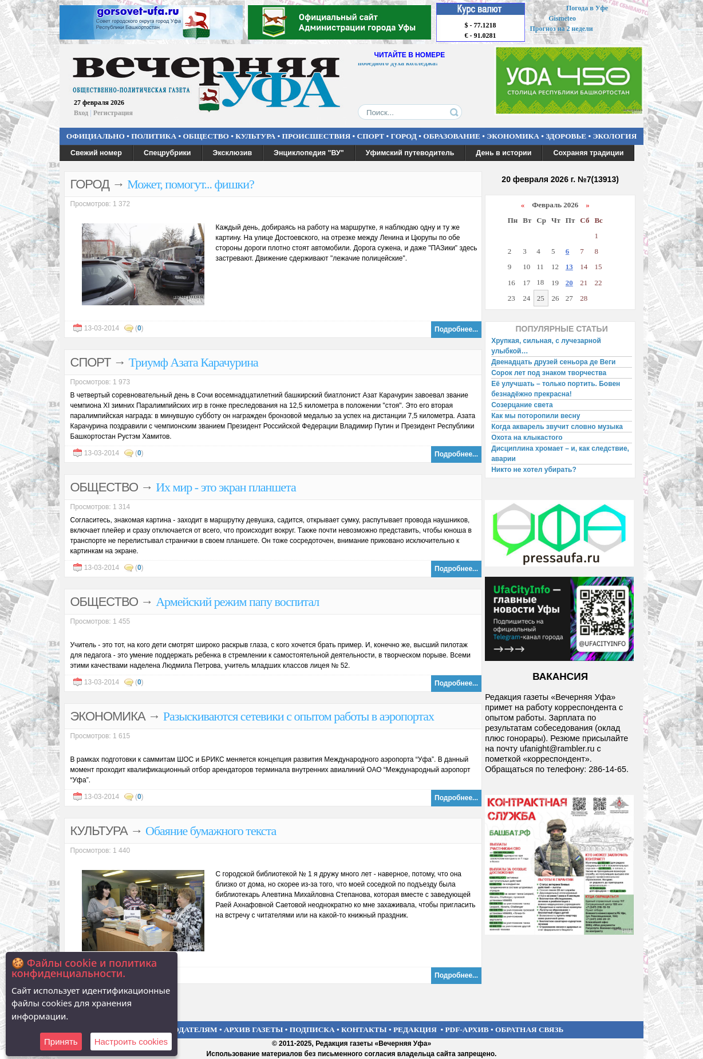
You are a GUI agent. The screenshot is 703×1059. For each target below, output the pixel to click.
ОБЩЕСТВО (205, 136)
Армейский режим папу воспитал (237, 602)
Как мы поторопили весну (535, 416)
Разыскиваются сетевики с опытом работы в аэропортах (298, 716)
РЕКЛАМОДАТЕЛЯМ (179, 1029)
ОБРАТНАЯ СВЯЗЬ (529, 1029)
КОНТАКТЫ (364, 1029)
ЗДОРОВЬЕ (566, 136)
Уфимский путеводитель (410, 153)
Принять (61, 1041)
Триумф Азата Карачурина (193, 362)
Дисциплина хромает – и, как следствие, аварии (560, 453)
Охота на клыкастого (526, 438)
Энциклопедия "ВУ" (309, 153)
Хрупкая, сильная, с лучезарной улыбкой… (546, 346)
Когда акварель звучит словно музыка (557, 427)
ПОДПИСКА (312, 1029)
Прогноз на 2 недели (561, 29)
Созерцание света (521, 405)
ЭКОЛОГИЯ (615, 136)
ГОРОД (404, 136)
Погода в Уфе (587, 8)
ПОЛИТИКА (153, 136)
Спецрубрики (167, 153)
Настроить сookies (131, 1041)
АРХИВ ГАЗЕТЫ (253, 1029)
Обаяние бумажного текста (210, 831)
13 (569, 266)
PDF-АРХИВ (466, 1029)
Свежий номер (96, 153)
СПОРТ (371, 136)
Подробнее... (456, 329)
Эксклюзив (232, 153)
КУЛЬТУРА (255, 136)
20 (569, 282)
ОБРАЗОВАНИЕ (451, 136)
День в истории (503, 153)
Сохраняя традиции (588, 153)
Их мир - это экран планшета (226, 487)
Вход (81, 113)
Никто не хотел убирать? (533, 470)
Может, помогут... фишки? (190, 184)
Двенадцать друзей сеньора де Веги (553, 362)
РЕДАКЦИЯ (415, 1029)
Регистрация (113, 113)
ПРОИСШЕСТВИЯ (316, 136)
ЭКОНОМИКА (513, 136)
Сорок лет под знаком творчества (548, 373)
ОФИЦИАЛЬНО (95, 136)
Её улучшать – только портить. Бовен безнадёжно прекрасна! (555, 389)
